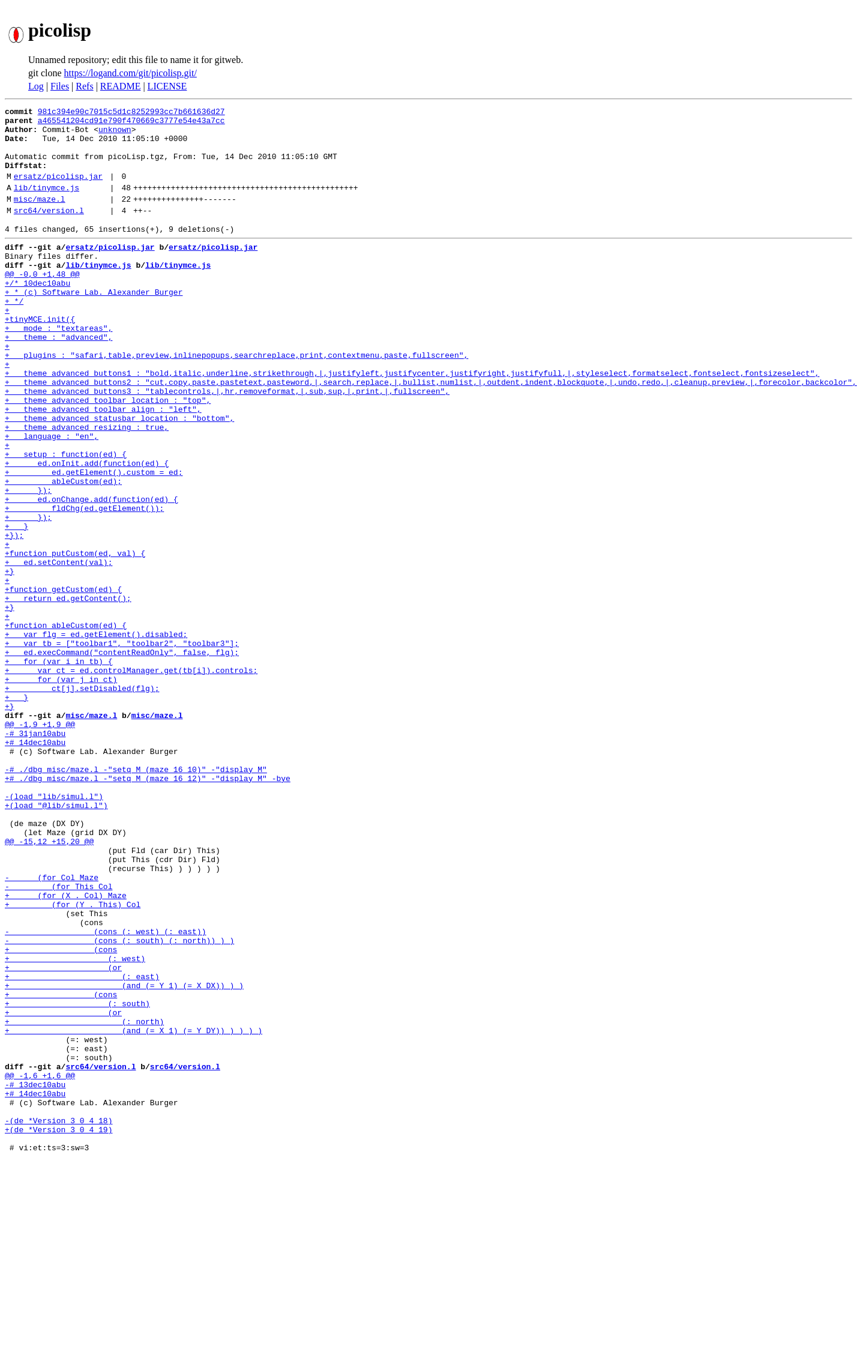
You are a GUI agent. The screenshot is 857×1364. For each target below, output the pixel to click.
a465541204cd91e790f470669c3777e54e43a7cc (131, 123)
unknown (114, 134)
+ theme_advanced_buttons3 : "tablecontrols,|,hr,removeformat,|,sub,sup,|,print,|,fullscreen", (227, 443)
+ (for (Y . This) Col (72, 1059)
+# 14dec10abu (35, 864)
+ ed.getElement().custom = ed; (93, 540)
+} (9, 659)
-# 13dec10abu (35, 1275)
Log (36, 86)
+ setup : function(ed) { (66, 518)
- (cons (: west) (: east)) (105, 1091)
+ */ (14, 335)
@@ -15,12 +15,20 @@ (49, 983)
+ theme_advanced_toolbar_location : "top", (108, 453)
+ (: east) (82, 1145)
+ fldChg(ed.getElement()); (84, 583)
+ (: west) (75, 1123)
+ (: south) (77, 1177)
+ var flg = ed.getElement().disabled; (96, 734)
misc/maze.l (39, 216)
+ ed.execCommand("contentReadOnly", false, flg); (122, 756)
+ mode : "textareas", (58, 367)
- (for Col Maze (51, 1026)
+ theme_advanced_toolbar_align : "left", (103, 464)
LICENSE (167, 86)
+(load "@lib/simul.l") (56, 940)
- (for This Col (58, 1037)
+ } (16, 605)
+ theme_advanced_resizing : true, (87, 486)
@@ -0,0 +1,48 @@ (42, 302)
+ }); (28, 562)
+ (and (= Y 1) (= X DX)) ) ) (124, 1156)
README (120, 86)
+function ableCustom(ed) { (66, 724)
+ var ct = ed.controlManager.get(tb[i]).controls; (131, 778)
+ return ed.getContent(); (68, 691)
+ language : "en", (51, 497)
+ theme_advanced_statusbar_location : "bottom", (119, 475)
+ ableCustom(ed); (63, 551)
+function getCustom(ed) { (63, 680)
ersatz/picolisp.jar (58, 190)
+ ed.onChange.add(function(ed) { (91, 572)
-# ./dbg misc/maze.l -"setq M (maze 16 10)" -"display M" (136, 897)
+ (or (63, 1134)
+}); (14, 616)
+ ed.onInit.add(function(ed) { (87, 529)
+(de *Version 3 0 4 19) (58, 1329)
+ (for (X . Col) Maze (66, 1048)
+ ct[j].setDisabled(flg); (82, 799)
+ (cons (61, 1113)
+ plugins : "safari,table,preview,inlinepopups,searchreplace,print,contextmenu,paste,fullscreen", (236, 399)
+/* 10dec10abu (37, 313)
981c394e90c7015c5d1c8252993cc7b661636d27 (131, 112)
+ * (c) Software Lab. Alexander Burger (93, 324)
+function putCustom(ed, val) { (75, 637)
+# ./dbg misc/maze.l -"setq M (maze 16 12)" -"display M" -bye (147, 907)
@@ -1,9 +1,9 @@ (40, 842)
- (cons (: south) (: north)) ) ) (119, 1102)
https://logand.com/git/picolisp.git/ (130, 73)
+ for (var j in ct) (61, 788)
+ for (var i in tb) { (58, 767)
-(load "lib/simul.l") (54, 929)
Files (59, 86)
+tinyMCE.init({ (40, 356)
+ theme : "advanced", (58, 378)
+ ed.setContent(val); (58, 648)
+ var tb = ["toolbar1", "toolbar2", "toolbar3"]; (122, 745)
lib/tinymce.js (46, 203)
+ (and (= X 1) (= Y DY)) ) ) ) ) (133, 1210)
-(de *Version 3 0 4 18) (58, 1318)
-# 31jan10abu (35, 853)
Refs (84, 86)
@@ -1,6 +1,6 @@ (40, 1264)
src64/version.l (49, 230)
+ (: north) (84, 1199)
